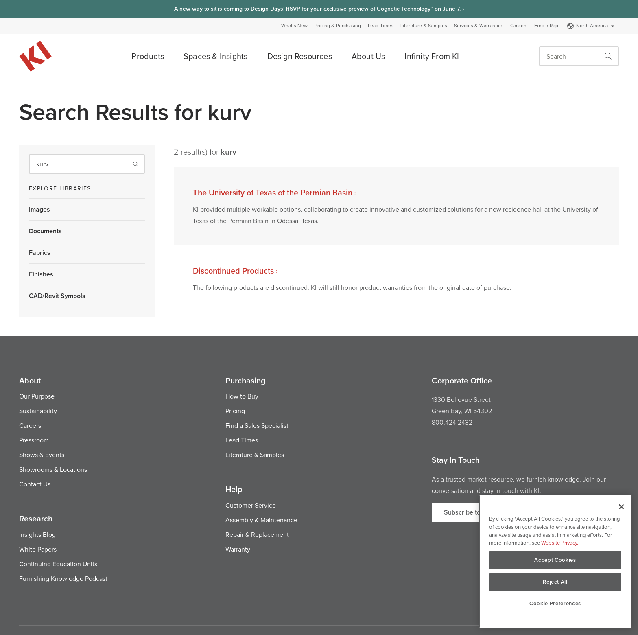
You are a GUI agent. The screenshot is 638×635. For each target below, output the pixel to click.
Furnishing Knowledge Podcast (63, 578)
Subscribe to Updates (475, 512)
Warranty (237, 549)
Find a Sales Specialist (256, 425)
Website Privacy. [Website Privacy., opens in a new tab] (559, 542)
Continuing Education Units (58, 563)
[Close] (621, 507)
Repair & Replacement (257, 534)
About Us (368, 56)
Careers (519, 25)
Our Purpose (37, 396)
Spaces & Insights (215, 56)
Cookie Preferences (555, 603)
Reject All (555, 582)
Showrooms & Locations (53, 469)
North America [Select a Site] (591, 25)
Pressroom (34, 440)
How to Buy (241, 396)
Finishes (41, 274)
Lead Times (381, 25)
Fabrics (39, 252)
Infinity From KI (431, 56)
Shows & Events (41, 454)
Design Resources (299, 56)
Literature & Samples (424, 25)
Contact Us (34, 484)
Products (147, 56)
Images (39, 209)
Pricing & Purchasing (338, 25)
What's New (294, 25)
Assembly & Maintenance (261, 519)
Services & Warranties (479, 25)
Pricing (235, 410)
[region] (555, 561)
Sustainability (38, 410)
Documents (45, 231)
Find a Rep (546, 25)
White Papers (38, 549)
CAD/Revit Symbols (57, 295)
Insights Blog (37, 534)
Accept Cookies (555, 560)
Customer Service (250, 505)
